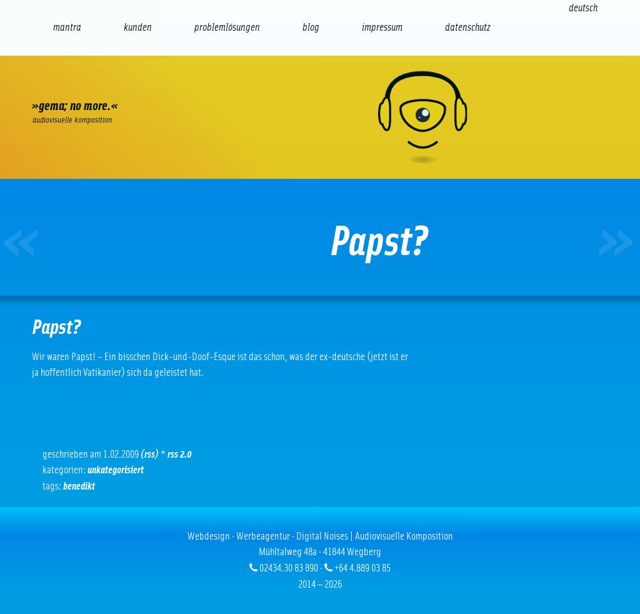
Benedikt (79, 486)
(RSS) (150, 454)
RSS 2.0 (180, 454)
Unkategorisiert (116, 470)
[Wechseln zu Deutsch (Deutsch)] (583, 8)
